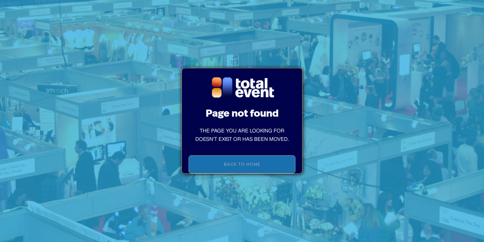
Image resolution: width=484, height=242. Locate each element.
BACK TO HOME (242, 168)
